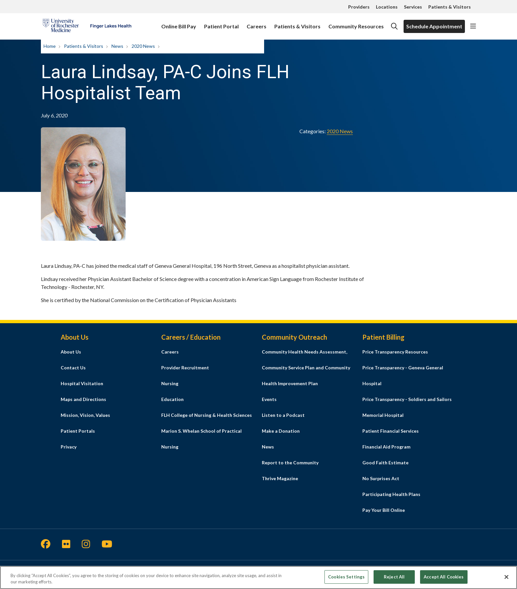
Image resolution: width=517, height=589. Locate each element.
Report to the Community (290, 462)
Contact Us (73, 367)
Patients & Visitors (449, 7)
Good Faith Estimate (385, 462)
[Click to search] (394, 26)
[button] (473, 26)
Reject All (394, 580)
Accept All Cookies (444, 580)
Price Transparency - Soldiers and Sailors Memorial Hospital (407, 407)
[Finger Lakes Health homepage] (87, 26)
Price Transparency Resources (395, 352)
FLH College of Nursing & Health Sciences (206, 415)
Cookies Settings (346, 580)
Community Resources (356, 23)
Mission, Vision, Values (85, 415)
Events (269, 399)
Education (172, 399)
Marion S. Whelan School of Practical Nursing (201, 438)
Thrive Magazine (280, 478)
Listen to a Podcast (283, 415)
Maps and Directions (83, 399)
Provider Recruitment (185, 367)
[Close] (506, 580)
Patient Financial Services (390, 431)
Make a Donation (281, 431)
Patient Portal (221, 23)
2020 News (340, 131)
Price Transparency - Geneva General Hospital (402, 375)
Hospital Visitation (82, 383)
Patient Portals (78, 431)
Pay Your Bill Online (383, 510)
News (268, 446)
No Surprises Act (380, 478)
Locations (387, 7)
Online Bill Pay (178, 23)
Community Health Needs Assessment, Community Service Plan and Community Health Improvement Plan (306, 367)
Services (413, 7)
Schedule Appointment (434, 26)
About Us (71, 352)
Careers (256, 23)
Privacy (68, 446)
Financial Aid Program (386, 446)
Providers (359, 7)
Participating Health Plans (391, 494)
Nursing (169, 383)
